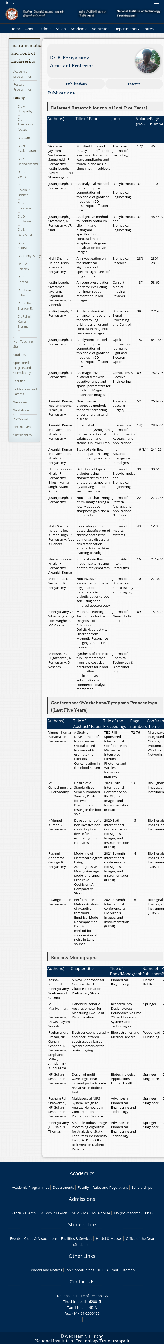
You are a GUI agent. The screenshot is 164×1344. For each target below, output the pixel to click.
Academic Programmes (30, 1187)
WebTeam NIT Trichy (84, 1336)
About (30, 28)
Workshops (21, 410)
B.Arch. (31, 1213)
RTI (100, 1270)
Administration (53, 28)
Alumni (112, 1270)
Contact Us (81, 1281)
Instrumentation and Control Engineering (27, 53)
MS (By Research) (128, 1213)
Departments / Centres (134, 28)
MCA (96, 1213)
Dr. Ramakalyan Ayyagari (26, 124)
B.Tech (15, 1213)
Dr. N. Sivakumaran (27, 148)
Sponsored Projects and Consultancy (22, 367)
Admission (101, 28)
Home (15, 28)
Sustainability (22, 435)
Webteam (20, 402)
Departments (63, 1187)
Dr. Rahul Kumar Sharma (24, 321)
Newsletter (21, 418)
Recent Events (23, 426)
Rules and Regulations (110, 1187)
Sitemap (128, 1270)
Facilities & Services (76, 1238)
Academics (82, 1173)
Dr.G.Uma (25, 137)
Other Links (82, 1256)
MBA (106, 1213)
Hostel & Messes (109, 1238)
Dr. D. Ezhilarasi (24, 218)
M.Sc (75, 1213)
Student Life (82, 1224)
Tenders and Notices (45, 1270)
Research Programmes (22, 87)
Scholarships (142, 1187)
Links (9, 2)
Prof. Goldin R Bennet (24, 190)
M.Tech (46, 1213)
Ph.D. (149, 1213)
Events (15, 1238)
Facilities (19, 381)
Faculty (19, 97)
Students (19, 354)
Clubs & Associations (41, 1238)
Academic (78, 28)
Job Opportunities (80, 1270)
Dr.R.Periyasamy (29, 255)
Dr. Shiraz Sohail (24, 292)
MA (85, 1213)
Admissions (82, 1199)
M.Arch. (62, 1213)
